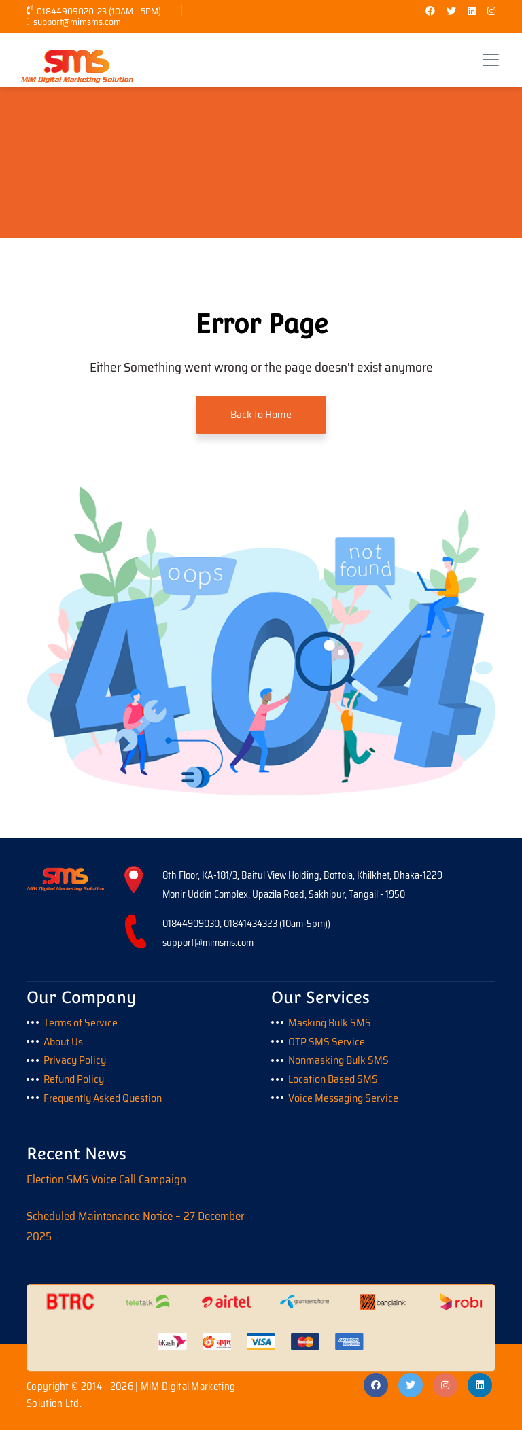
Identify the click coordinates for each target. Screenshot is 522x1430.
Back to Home (261, 414)
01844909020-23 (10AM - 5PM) (94, 10)
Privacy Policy (75, 1059)
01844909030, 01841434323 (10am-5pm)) (246, 923)
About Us (63, 1041)
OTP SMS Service (326, 1041)
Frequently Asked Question (103, 1097)
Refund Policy (74, 1078)
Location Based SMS (333, 1078)
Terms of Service (81, 1022)
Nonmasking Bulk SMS (338, 1059)
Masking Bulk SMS (329, 1022)
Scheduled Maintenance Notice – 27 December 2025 (136, 1226)
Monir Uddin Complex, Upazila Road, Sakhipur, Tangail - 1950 (283, 894)
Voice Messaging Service (343, 1097)
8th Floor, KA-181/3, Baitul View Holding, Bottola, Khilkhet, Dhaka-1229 (302, 875)
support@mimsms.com (74, 21)
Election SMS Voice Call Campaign (106, 1179)
